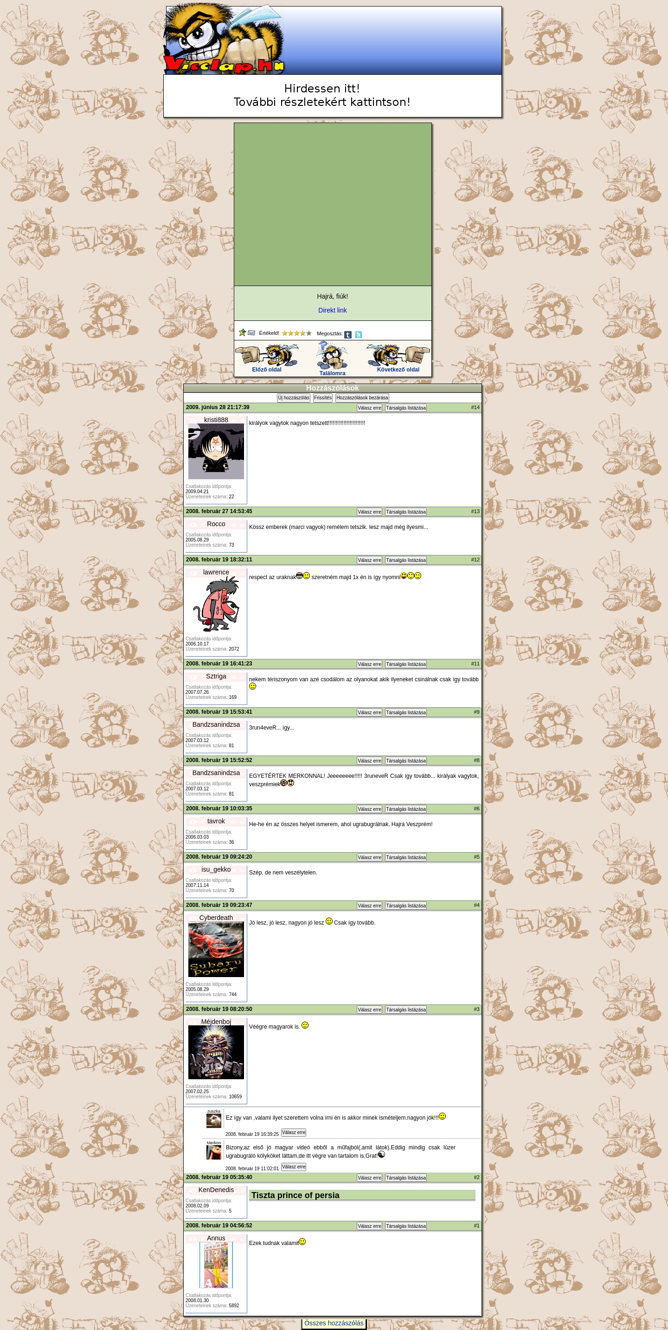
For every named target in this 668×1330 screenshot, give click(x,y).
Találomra (332, 371)
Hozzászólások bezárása (362, 397)
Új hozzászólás (293, 397)
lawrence (216, 572)
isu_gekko (216, 869)
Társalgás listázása (406, 408)
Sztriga (216, 676)
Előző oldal (267, 367)
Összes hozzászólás (334, 1323)
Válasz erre (369, 408)
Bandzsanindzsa (216, 724)
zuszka (213, 1111)
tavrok (216, 821)
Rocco (216, 524)
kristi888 (216, 420)
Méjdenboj (216, 1021)
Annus (216, 1238)
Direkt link (332, 310)
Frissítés (323, 397)
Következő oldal (398, 367)
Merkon (214, 1143)
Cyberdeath (216, 917)
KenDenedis (216, 1189)
